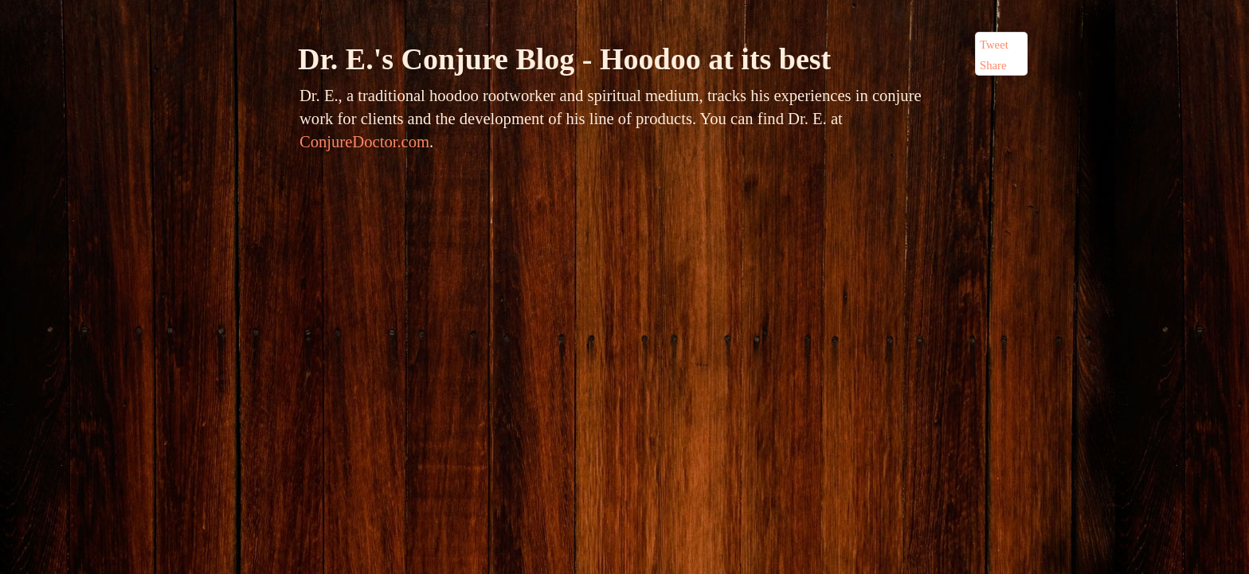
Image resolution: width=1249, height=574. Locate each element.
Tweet (994, 44)
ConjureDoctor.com (364, 141)
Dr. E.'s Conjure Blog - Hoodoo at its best (564, 59)
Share (993, 65)
